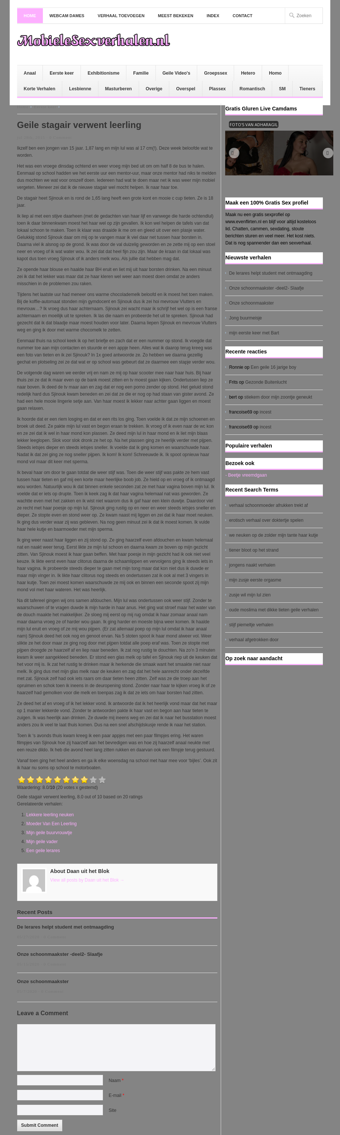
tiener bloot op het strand (253, 550)
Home (30, 15)
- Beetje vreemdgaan (246, 475)
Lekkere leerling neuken (50, 814)
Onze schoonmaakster (43, 981)
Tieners (307, 88)
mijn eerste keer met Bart (254, 333)
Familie (140, 73)
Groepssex (215, 73)
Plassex (217, 88)
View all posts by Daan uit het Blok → (87, 880)
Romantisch (252, 88)
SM (282, 88)
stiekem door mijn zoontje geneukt (278, 397)
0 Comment (60, 137)
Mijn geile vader (42, 841)
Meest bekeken (175, 15)
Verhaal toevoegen (121, 15)
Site (112, 1110)
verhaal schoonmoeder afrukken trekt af (268, 505)
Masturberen (118, 88)
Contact (242, 15)
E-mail (116, 1095)
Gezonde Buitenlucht (266, 382)
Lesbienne (80, 88)
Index (213, 15)
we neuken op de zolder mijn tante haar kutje (273, 535)
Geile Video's (177, 73)
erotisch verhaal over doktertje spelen (266, 520)
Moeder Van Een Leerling (51, 823)
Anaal (30, 73)
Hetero (248, 73)
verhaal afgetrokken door (253, 639)
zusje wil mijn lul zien (249, 595)
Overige (154, 88)
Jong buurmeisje (245, 318)
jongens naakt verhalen (252, 565)
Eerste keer (62, 73)
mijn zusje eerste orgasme (255, 580)
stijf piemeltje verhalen (251, 624)
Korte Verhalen (40, 88)
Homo (275, 73)
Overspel (185, 88)
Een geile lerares (43, 850)
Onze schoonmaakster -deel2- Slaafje (60, 954)
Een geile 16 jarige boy (273, 367)
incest (265, 412)
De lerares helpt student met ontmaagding (65, 927)
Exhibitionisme (103, 73)
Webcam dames (67, 15)
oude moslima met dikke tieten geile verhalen (273, 609)
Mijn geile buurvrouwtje (49, 832)
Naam (115, 1080)
